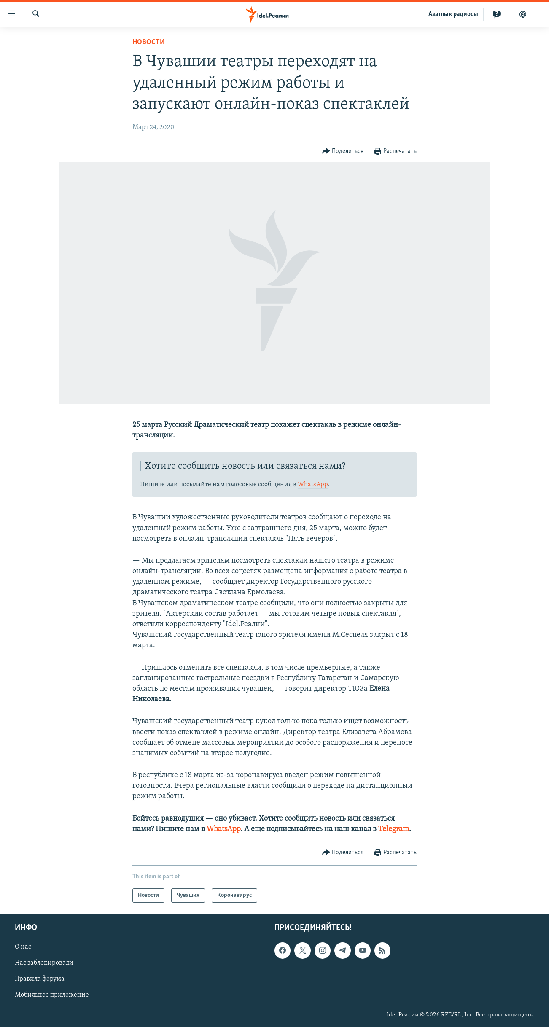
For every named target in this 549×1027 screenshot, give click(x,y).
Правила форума (40, 979)
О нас (23, 947)
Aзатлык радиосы (453, 14)
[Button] (343, 151)
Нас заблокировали (44, 963)
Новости (148, 42)
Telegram (393, 829)
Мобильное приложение (52, 995)
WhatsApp (313, 484)
